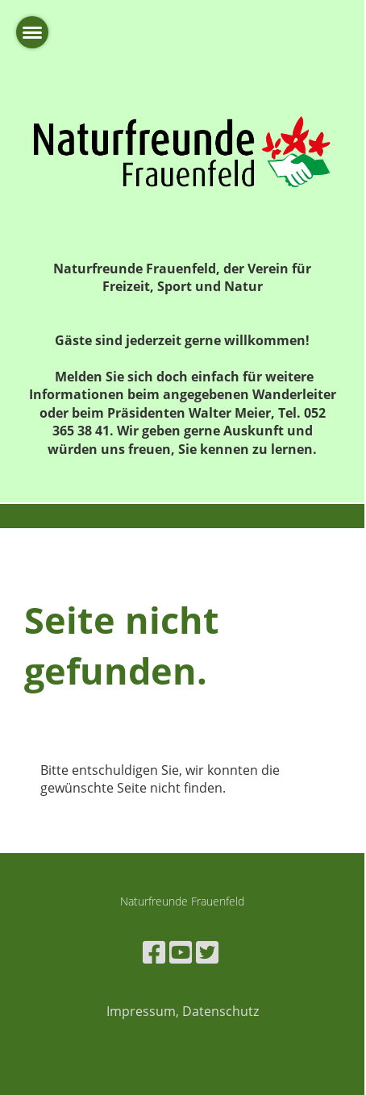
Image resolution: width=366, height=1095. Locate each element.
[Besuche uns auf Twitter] (207, 952)
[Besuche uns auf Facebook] (154, 952)
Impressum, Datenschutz (182, 1011)
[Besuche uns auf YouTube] (180, 952)
